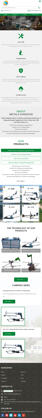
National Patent (21, 58)
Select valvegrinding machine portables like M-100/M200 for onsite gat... (19, 295)
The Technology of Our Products (21, 229)
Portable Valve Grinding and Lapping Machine (21, 150)
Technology (4, 378)
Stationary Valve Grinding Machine (21, 154)
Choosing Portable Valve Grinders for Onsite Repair (16, 290)
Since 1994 (21, 42)
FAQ (22, 375)
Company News (21, 285)
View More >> (21, 279)
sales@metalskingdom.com (35, 10)
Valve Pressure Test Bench (21, 158)
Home (5, 14)
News (24, 14)
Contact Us (35, 14)
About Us (23, 372)
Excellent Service (21, 95)
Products (15, 14)
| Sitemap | (23, 381)
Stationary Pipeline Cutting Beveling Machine (21, 162)
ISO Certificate (20, 77)
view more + (21, 181)
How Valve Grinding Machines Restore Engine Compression (18, 329)
